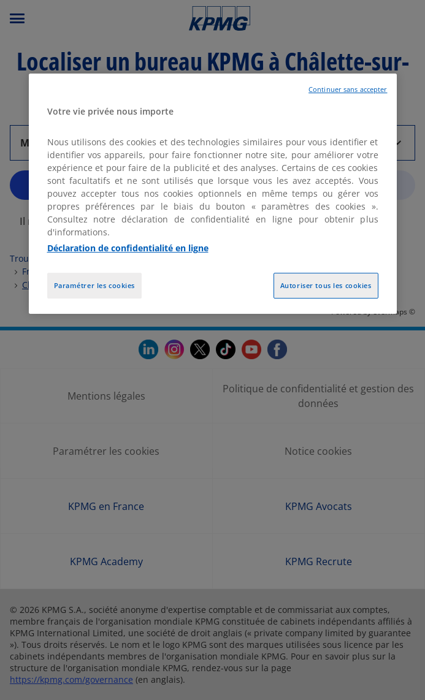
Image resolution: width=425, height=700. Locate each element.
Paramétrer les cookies (95, 285)
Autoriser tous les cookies (326, 285)
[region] (213, 194)
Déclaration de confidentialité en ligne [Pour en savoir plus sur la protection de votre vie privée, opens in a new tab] (128, 248)
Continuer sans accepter (347, 89)
